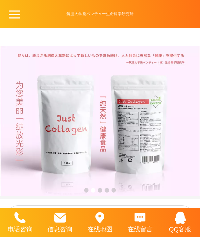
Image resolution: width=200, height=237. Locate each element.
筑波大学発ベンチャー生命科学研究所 (100, 14)
